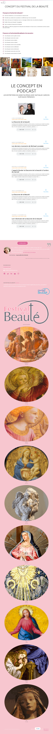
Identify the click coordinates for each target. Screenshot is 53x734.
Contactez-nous (6, 267)
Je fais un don (22, 243)
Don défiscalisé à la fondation (29, 252)
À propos (17, 282)
